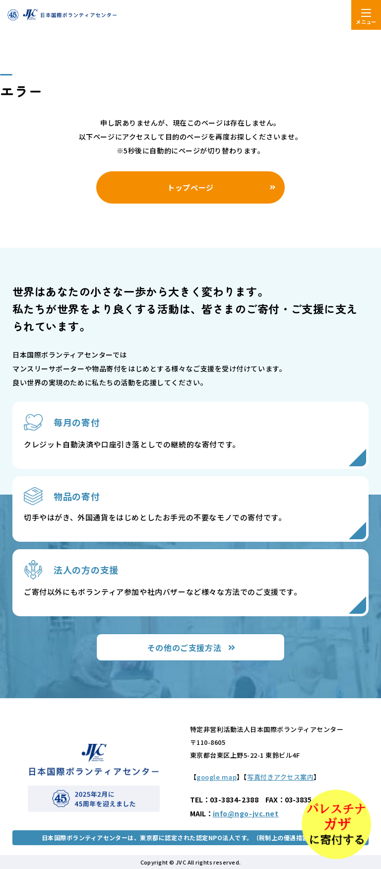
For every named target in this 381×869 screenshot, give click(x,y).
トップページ (190, 187)
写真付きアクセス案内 (280, 777)
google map (216, 777)
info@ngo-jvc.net (246, 813)
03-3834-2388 (234, 799)
